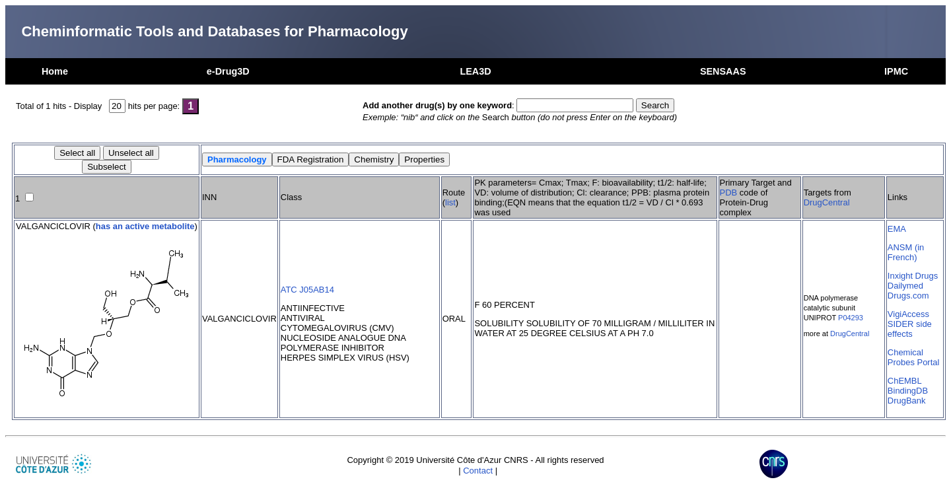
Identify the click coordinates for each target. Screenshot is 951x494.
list (450, 202)
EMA (897, 229)
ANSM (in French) (906, 252)
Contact (478, 471)
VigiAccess (908, 314)
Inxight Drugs (913, 276)
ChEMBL (905, 381)
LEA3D (475, 71)
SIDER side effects (910, 329)
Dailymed (905, 286)
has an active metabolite (145, 226)
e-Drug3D (228, 71)
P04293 (850, 318)
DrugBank (907, 401)
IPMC (896, 71)
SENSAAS (723, 71)
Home (55, 71)
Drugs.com (908, 295)
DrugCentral (827, 202)
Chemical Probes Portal (913, 357)
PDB (729, 192)
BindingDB (908, 391)
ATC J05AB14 (307, 290)
